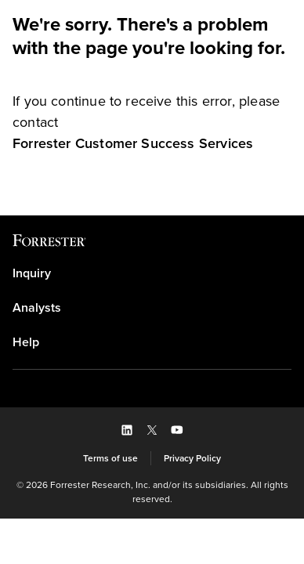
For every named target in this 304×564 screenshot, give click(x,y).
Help (26, 342)
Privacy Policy (192, 458)
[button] (127, 430)
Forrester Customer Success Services (133, 143)
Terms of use (110, 458)
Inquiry (32, 273)
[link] (133, 143)
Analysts (37, 308)
